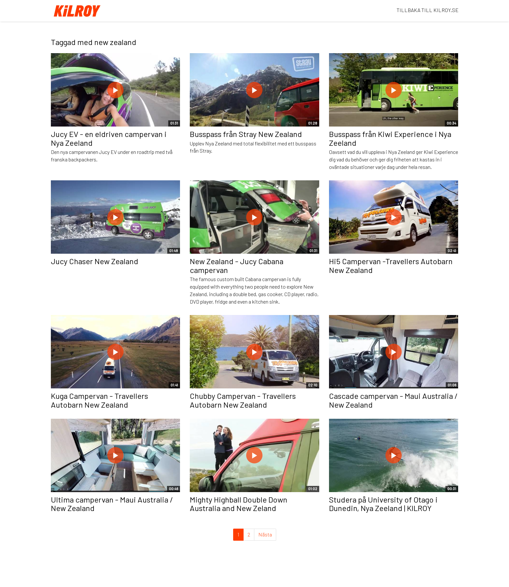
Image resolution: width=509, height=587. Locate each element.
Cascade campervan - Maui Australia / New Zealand (393, 400)
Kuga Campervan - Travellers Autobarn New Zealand (99, 400)
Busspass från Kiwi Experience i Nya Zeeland (390, 138)
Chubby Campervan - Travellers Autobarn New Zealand (243, 400)
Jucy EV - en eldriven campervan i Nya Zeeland (109, 138)
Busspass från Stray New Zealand (246, 134)
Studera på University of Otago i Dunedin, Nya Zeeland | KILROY (383, 504)
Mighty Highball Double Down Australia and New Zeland (238, 504)
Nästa (265, 534)
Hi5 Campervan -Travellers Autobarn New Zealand (391, 265)
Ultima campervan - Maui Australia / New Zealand (112, 504)
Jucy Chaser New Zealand (94, 261)
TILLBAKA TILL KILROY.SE (427, 10)
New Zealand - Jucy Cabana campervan (236, 265)
